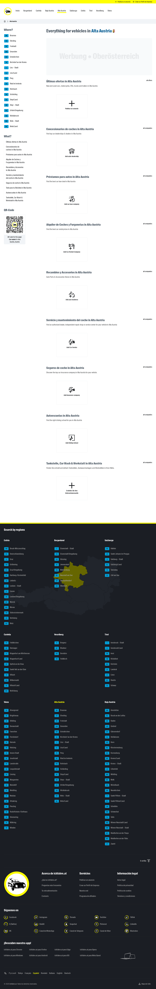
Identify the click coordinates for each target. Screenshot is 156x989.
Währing (10, 822)
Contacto (45, 896)
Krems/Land (112, 758)
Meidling (10, 790)
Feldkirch (60, 659)
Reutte (110, 680)
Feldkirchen (11, 642)
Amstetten (112, 710)
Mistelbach (112, 785)
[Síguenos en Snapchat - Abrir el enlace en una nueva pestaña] (78, 924)
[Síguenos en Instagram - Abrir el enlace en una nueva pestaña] (47, 917)
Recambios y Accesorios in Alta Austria (14, 168)
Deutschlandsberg (14, 554)
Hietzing (10, 747)
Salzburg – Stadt (114, 559)
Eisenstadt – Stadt (64, 548)
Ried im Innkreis (13, 83)
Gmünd (110, 726)
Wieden (9, 827)
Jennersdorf (61, 564)
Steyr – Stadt (11, 105)
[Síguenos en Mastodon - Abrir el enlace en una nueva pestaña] (138, 931)
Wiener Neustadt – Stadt (117, 827)
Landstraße (11, 763)
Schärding (10, 94)
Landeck (111, 669)
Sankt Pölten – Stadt (115, 795)
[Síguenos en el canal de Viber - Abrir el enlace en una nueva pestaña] (108, 931)
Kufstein (111, 664)
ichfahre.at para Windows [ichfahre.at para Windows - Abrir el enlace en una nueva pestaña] (13, 955)
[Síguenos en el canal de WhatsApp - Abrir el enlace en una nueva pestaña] (47, 931)
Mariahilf (10, 785)
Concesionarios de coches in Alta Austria (13, 148)
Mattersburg (62, 570)
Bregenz (60, 642)
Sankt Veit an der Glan (15, 669)
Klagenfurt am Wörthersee (17, 653)
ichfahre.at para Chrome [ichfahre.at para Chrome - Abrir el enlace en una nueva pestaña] (13, 949)
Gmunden (10, 51)
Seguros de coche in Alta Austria (17, 183)
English (59, 973)
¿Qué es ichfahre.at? (49, 880)
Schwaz (110, 685)
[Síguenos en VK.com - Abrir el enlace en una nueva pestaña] (17, 931)
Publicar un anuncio (86, 880)
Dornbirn (60, 653)
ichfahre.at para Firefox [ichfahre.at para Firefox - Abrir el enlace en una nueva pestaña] (38, 949)
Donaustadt (11, 726)
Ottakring (10, 801)
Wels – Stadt (11, 121)
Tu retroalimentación (49, 890)
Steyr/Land (11, 99)
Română (44, 973)
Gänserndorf (112, 731)
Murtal (9, 602)
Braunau (10, 35)
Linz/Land (10, 73)
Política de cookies (124, 890)
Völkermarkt (11, 680)
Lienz (110, 675)
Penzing (10, 806)
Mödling (111, 774)
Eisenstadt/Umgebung (65, 554)
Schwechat (112, 811)
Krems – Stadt (113, 763)
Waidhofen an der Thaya (117, 833)
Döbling (10, 721)
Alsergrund (11, 710)
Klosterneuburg (113, 747)
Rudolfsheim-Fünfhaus (15, 811)
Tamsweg (111, 570)
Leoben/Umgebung (14, 596)
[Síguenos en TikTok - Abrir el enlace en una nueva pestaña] (138, 917)
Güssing (60, 559)
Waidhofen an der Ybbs (116, 838)
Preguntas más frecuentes (51, 885)
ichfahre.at (13, 984)
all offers (149, 80)
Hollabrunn (112, 737)
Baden (110, 721)
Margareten (11, 779)
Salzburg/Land (113, 564)
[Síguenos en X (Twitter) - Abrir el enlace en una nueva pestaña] (17, 924)
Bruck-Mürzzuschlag (14, 548)
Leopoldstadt (12, 769)
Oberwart (60, 586)
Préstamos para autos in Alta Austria (19, 154)
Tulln (109, 817)
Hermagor (10, 648)
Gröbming (10, 564)
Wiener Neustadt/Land (116, 822)
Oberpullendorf (63, 580)
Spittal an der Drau (14, 664)
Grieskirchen (11, 57)
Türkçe (20, 973)
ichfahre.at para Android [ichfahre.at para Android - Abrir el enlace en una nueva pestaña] (38, 955)
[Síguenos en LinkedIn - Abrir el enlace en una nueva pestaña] (138, 924)
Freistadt (10, 46)
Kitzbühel (111, 659)
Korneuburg (112, 753)
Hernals (10, 742)
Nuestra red (83, 890)
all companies (147, 128)
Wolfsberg (11, 691)
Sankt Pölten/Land (115, 801)
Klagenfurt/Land (13, 659)
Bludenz (60, 648)
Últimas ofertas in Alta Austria (16, 142)
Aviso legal (121, 880)
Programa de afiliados (87, 896)
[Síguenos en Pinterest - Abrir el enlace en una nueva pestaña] (108, 924)
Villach (9, 675)
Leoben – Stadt (12, 586)
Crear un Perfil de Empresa (89, 885)
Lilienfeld (111, 769)
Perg (8, 78)
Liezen (9, 591)
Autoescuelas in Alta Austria (16, 192)
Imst (109, 653)
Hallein (110, 548)
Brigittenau (11, 715)
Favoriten (10, 731)
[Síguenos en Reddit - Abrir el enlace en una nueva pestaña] (47, 924)
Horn (109, 742)
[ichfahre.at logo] (8, 11)
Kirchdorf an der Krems (15, 62)
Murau (9, 607)
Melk (109, 779)
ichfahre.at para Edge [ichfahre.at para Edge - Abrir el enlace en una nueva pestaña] (62, 949)
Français (28, 973)
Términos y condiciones (126, 896)
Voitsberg (10, 618)
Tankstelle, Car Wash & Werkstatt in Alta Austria (14, 199)
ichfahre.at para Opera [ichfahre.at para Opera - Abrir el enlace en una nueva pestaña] (88, 949)
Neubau (10, 795)
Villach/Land (11, 685)
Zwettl (110, 844)
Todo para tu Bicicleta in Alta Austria (18, 188)
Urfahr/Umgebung (13, 110)
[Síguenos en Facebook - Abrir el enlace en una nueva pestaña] (17, 917)
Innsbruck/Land (114, 648)
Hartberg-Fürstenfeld (15, 575)
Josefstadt (11, 758)
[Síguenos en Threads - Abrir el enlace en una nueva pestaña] (78, 917)
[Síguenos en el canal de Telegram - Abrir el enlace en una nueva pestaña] (78, 931)
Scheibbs (111, 806)
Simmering (11, 817)
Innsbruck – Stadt (114, 642)
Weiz (8, 623)
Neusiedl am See (63, 575)
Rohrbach (10, 89)
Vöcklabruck (11, 115)
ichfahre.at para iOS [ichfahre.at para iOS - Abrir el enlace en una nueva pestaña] (62, 955)
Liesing (9, 774)
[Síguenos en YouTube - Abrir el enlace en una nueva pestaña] (108, 917)
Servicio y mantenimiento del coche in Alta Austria (15, 176)
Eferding (10, 41)
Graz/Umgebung (13, 570)
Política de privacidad (125, 885)
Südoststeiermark (13, 612)
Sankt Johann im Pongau (117, 554)
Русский (12, 973)
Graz (8, 559)
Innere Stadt (11, 753)
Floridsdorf (11, 737)
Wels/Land (11, 126)
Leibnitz (10, 580)
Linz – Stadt (11, 67)
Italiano (52, 973)
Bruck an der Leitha (115, 715)
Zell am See (112, 575)
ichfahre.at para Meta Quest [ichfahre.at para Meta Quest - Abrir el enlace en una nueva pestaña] (90, 955)
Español (36, 973)
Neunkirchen (112, 790)
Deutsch (67, 973)
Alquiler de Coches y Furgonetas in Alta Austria (15, 161)
